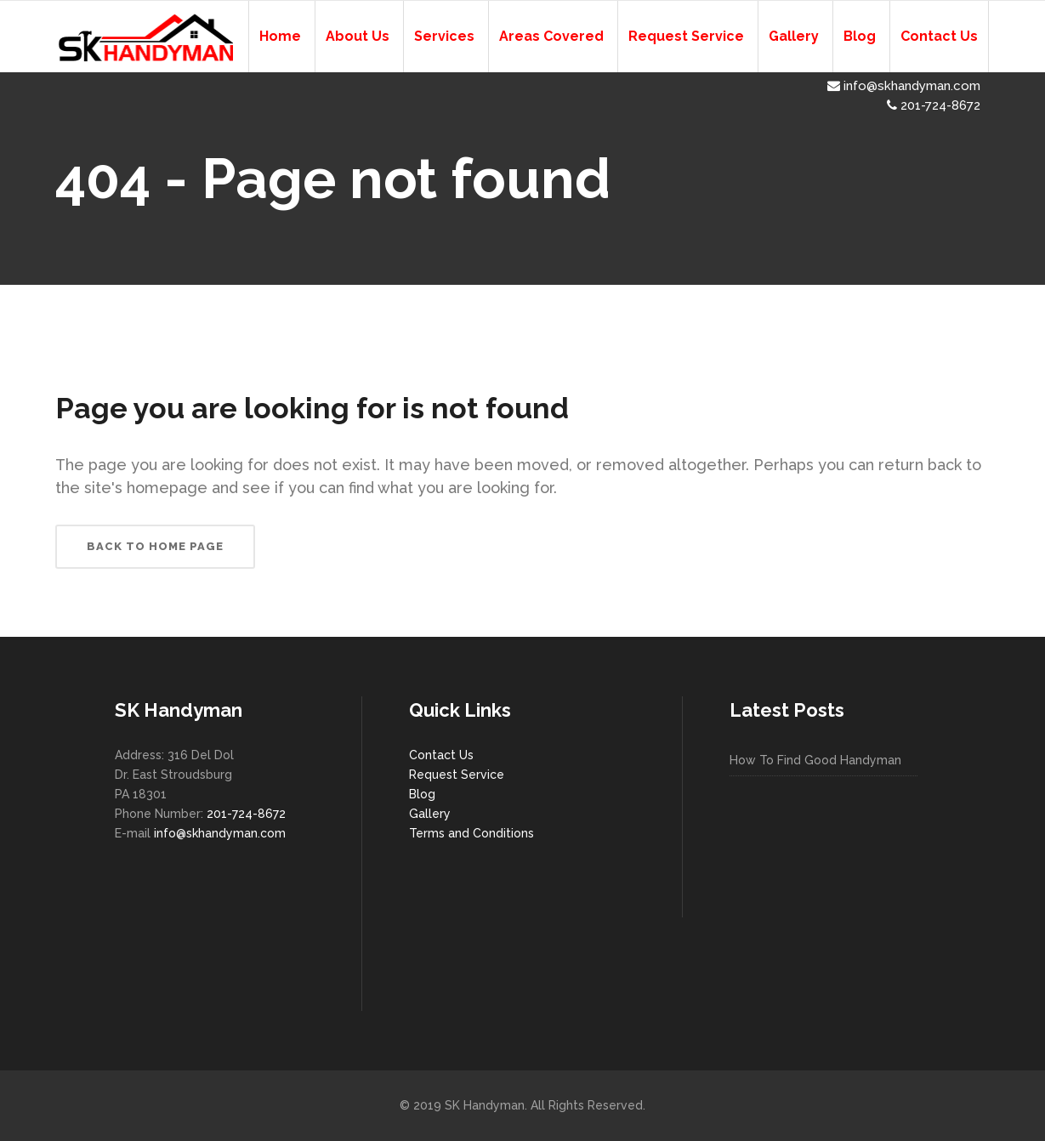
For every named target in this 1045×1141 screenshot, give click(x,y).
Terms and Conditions (471, 833)
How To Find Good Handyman (815, 760)
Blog (422, 794)
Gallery (430, 813)
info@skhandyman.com (903, 86)
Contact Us (441, 755)
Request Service (456, 774)
